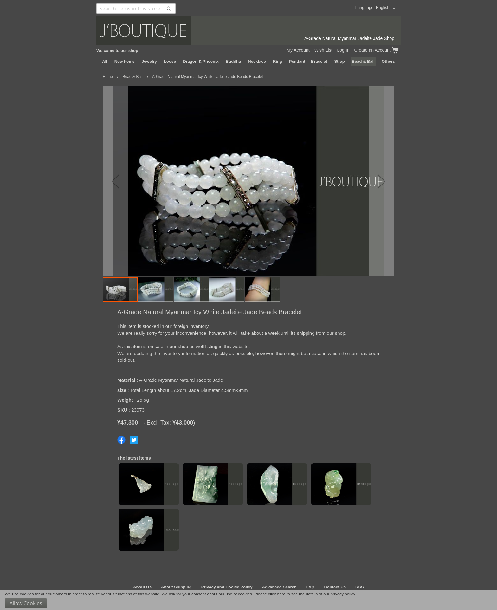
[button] (386, 8)
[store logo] (248, 30)
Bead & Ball (133, 77)
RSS (359, 587)
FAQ (310, 587)
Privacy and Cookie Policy (227, 587)
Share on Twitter (134, 440)
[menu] (248, 61)
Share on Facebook (121, 440)
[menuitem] (105, 61)
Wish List (323, 50)
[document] (248, 600)
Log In (343, 50)
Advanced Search (279, 587)
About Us (142, 587)
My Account (298, 50)
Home (108, 77)
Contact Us (335, 587)
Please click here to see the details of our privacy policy (304, 594)
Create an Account (372, 50)
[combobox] (136, 8)
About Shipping (176, 587)
